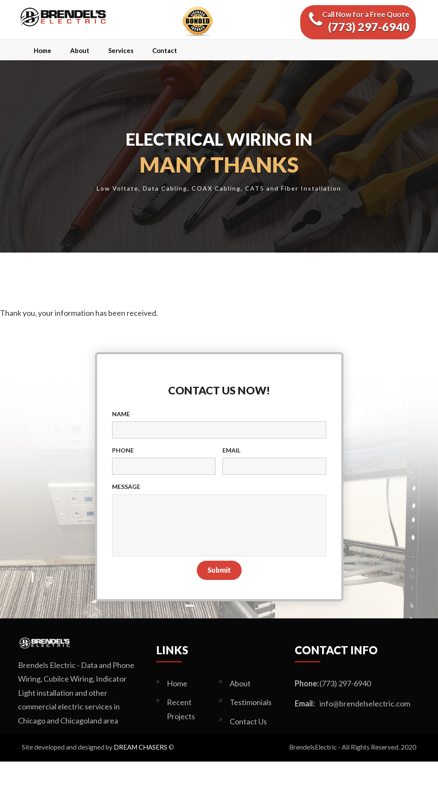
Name (121, 414)
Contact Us (248, 721)
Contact (164, 50)
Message (126, 486)
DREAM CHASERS (140, 747)
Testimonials (251, 702)
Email (231, 450)
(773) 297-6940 (345, 683)
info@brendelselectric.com (365, 703)
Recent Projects (181, 709)
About (79, 50)
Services (120, 50)
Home (42, 50)
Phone (123, 450)
